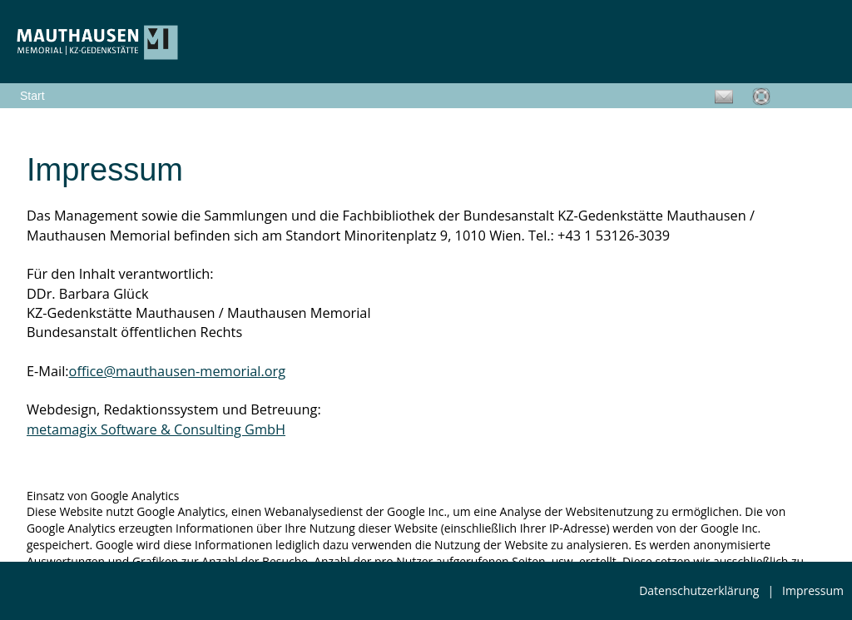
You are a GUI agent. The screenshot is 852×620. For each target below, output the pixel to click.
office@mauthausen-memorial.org (177, 371)
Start (32, 95)
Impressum (813, 590)
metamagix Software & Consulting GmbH (156, 429)
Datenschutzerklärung (699, 590)
